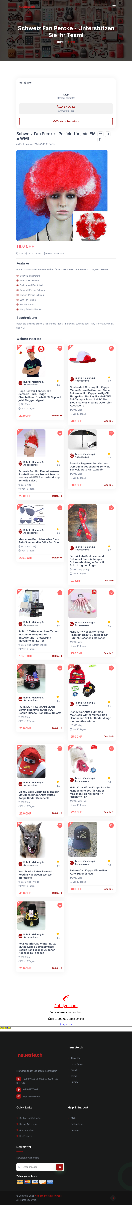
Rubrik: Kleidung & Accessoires (33, 383)
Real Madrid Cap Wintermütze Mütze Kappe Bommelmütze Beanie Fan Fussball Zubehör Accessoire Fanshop (37, 948)
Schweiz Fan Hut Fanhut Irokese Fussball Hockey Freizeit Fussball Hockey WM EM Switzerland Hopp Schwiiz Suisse (40, 476)
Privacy (73, 1082)
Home (60, 41)
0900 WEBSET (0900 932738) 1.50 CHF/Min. (37, 1080)
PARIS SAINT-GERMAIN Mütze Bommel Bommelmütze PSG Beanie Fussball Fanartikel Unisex (40, 709)
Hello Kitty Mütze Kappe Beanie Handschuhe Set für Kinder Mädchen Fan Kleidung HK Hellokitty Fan (90, 792)
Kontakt (73, 1070)
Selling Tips (75, 1124)
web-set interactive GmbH (48, 1195)
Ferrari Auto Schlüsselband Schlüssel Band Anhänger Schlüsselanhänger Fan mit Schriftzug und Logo (87, 561)
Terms (72, 1076)
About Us (74, 1058)
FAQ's (72, 1118)
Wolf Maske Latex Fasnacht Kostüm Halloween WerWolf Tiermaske (36, 874)
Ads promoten (24, 1130)
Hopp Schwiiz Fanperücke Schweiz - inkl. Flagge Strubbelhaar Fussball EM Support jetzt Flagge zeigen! (40, 396)
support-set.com (28, 1096)
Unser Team (75, 1064)
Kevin (66, 94)
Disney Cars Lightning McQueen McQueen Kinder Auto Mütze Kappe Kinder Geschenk (39, 794)
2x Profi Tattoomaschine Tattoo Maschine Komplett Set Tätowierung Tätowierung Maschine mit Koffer (38, 636)
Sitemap (73, 1130)
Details (57, 415)
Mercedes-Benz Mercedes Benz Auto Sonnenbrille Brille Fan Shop (39, 541)
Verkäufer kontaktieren (66, 121)
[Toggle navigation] (114, 7)
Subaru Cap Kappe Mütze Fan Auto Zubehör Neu (88, 872)
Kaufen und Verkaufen (28, 1118)
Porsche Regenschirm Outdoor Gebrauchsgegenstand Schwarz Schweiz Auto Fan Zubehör (90, 466)
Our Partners (24, 1136)
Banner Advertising (27, 1124)
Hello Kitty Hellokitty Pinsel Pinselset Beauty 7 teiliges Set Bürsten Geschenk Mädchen (89, 634)
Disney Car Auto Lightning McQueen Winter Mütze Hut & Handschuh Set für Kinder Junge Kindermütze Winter (90, 716)
